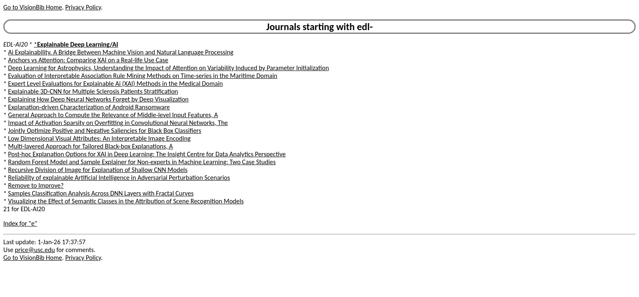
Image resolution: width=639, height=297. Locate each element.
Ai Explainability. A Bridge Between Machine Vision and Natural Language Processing (120, 52)
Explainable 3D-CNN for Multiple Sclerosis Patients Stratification (93, 91)
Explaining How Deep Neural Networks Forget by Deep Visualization (98, 99)
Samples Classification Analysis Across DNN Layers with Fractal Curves (101, 193)
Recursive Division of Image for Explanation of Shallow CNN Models (98, 170)
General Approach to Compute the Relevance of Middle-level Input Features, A (113, 115)
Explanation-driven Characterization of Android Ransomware (89, 107)
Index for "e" (20, 223)
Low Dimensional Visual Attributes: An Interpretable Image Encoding (99, 138)
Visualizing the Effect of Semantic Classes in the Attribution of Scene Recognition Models (126, 201)
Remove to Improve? (36, 185)
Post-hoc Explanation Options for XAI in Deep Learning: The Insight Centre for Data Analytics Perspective (147, 154)
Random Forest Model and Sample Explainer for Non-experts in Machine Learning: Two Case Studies (142, 162)
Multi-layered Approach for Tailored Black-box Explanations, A (90, 146)
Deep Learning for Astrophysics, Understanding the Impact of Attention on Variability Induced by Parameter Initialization (168, 68)
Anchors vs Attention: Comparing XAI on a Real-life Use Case (88, 60)
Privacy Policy (83, 7)
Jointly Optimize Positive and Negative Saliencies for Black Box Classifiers (104, 130)
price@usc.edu (35, 250)
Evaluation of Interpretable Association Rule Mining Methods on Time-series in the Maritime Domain (143, 76)
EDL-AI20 (15, 44)
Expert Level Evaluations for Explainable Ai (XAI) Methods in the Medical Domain (115, 83)
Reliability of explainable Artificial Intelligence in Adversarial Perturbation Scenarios (119, 178)
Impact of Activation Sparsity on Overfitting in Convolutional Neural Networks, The (118, 123)
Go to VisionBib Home (32, 7)
